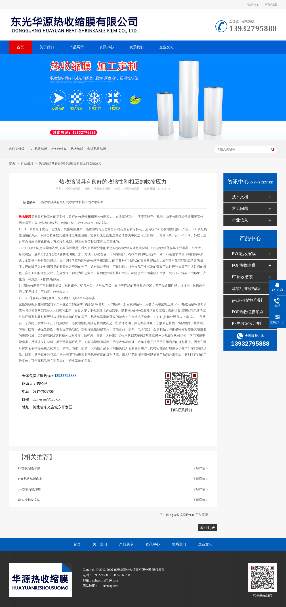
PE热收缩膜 (242, 277)
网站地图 (271, 4)
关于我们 (100, 544)
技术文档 (240, 197)
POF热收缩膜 (243, 265)
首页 (12, 163)
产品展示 (126, 544)
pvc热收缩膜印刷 (29, 489)
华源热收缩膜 (96, 149)
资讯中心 (152, 544)
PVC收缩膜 (59, 149)
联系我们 (253, 4)
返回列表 (207, 527)
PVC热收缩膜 (38, 149)
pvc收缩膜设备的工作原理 (190, 515)
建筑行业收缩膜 (29, 500)
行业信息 (27, 163)
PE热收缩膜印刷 (29, 468)
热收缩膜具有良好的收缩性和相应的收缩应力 (70, 163)
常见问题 (240, 208)
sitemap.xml (110, 586)
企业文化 (205, 544)
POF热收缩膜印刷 (30, 479)
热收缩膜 (77, 149)
